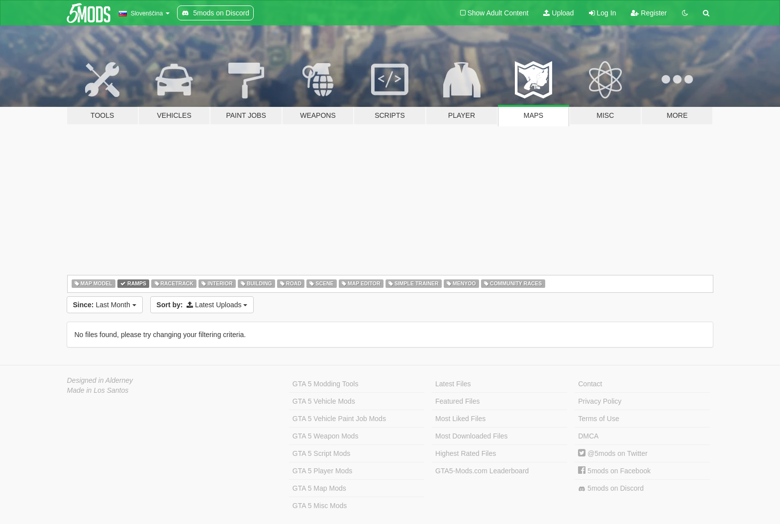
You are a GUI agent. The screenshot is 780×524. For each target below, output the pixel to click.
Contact (590, 384)
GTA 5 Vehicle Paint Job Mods (339, 419)
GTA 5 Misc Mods (319, 506)
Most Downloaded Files (471, 436)
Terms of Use (598, 419)
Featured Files (457, 401)
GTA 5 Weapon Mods (325, 436)
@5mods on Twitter (612, 453)
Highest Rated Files (465, 453)
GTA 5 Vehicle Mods (323, 401)
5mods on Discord (611, 488)
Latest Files (453, 384)
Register (649, 13)
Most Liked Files (460, 419)
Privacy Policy (599, 401)
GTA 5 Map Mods (319, 488)
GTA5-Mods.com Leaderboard (482, 471)
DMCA (588, 436)
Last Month (104, 305)
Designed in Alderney (100, 380)
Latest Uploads (202, 305)
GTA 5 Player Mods (322, 471)
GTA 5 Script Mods (321, 453)
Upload (558, 13)
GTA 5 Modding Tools (325, 384)
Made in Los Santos (98, 390)
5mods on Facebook (614, 470)
